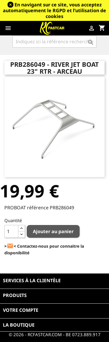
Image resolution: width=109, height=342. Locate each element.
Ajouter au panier (53, 231)
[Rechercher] (54, 41)
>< (10, 246)
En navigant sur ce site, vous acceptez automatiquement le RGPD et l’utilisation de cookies (54, 10)
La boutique (19, 325)
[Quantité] (11, 231)
